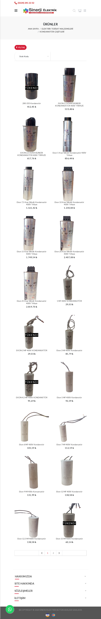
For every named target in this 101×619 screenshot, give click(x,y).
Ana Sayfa (33, 29)
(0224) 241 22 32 (26, 3)
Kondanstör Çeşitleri (52, 31)
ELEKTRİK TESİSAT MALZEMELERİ (57, 29)
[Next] (59, 553)
